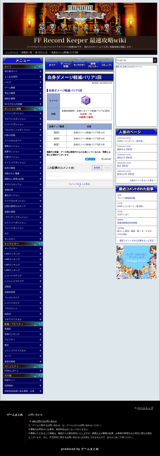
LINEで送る (106, 159)
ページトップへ (122, 286)
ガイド (52, 64)
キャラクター (79, 64)
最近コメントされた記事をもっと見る (137, 240)
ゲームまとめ (90, 448)
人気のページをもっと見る (142, 180)
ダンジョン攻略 (65, 64)
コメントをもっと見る (79, 184)
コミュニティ (106, 64)
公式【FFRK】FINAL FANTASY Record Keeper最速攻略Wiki (80, 40)
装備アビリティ (93, 64)
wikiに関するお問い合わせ (44, 421)
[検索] (134, 60)
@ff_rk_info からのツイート (129, 67)
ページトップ (145, 408)
